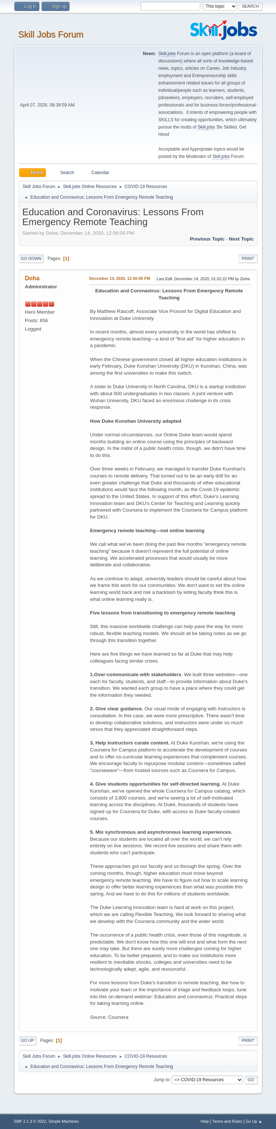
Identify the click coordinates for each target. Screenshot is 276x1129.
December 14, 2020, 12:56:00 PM (119, 278)
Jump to (162, 1079)
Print (248, 258)
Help (205, 1121)
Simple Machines (64, 1121)
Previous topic (207, 239)
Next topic (241, 239)
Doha (32, 278)
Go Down (31, 258)
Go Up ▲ (254, 1121)
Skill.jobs (167, 53)
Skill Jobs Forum (51, 34)
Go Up (27, 1040)
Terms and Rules (227, 1121)
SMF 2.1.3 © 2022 (30, 1121)
